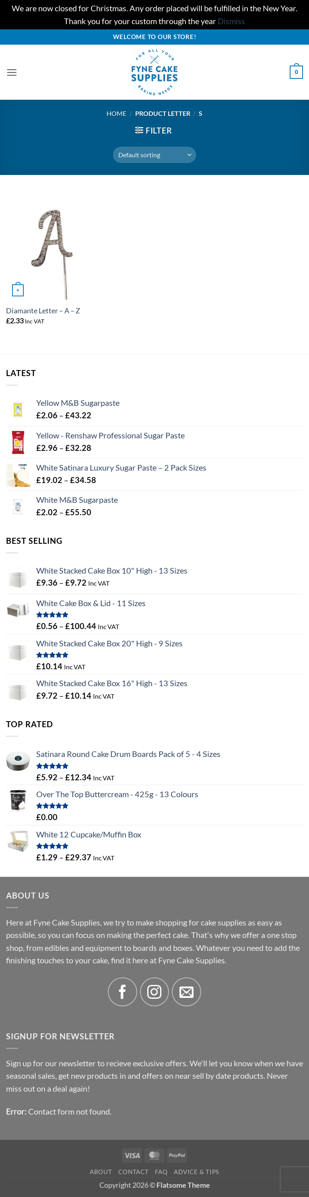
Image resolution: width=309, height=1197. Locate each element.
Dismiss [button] (231, 21)
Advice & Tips (196, 1171)
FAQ (161, 1171)
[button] (12, 72)
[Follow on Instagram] (154, 992)
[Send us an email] (186, 992)
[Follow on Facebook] (122, 992)
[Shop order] (154, 155)
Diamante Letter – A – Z (43, 310)
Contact (133, 1171)
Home (116, 113)
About (101, 1171)
